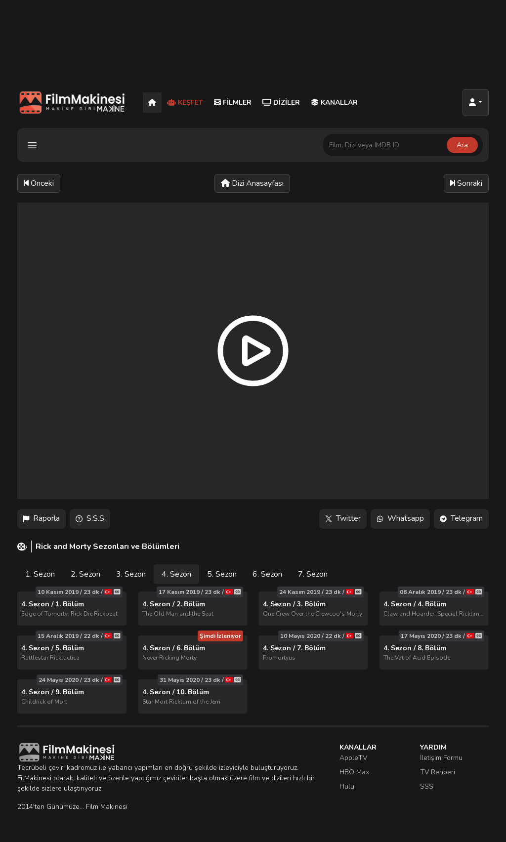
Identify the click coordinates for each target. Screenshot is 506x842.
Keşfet (185, 102)
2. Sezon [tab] (85, 574)
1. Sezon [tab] (40, 574)
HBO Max (354, 772)
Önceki (39, 183)
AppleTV (353, 757)
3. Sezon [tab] (131, 574)
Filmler (233, 102)
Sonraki (466, 183)
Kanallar (334, 102)
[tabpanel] (252, 652)
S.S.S (90, 518)
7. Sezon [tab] (313, 574)
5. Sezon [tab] (222, 574)
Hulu (346, 786)
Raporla (41, 518)
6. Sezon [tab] (267, 574)
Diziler (281, 102)
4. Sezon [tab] (176, 574)
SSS (426, 786)
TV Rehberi (437, 772)
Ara (462, 145)
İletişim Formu (441, 757)
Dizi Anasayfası (252, 183)
